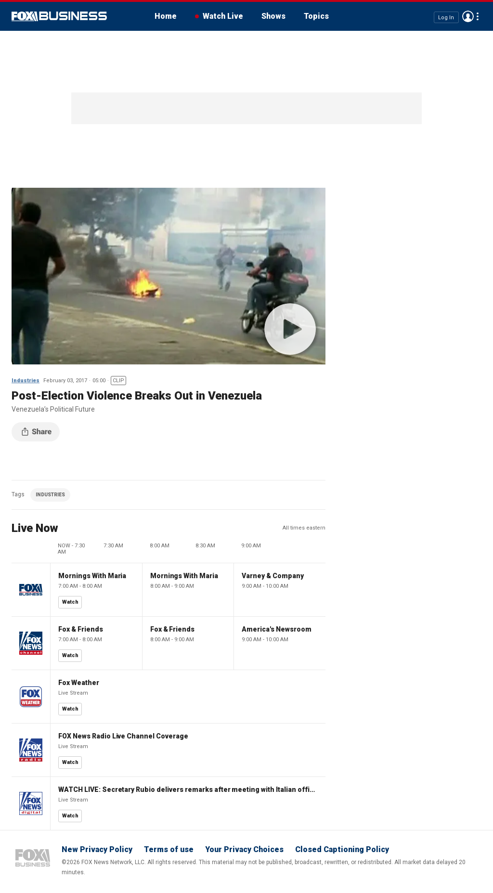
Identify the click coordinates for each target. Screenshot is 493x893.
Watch (70, 602)
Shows (273, 16)
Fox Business (59, 16)
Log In (446, 17)
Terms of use (169, 849)
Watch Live (223, 16)
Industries (25, 380)
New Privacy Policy (97, 849)
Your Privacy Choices (244, 849)
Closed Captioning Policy (342, 849)
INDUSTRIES (50, 494)
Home (166, 16)
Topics (316, 16)
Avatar (468, 16)
